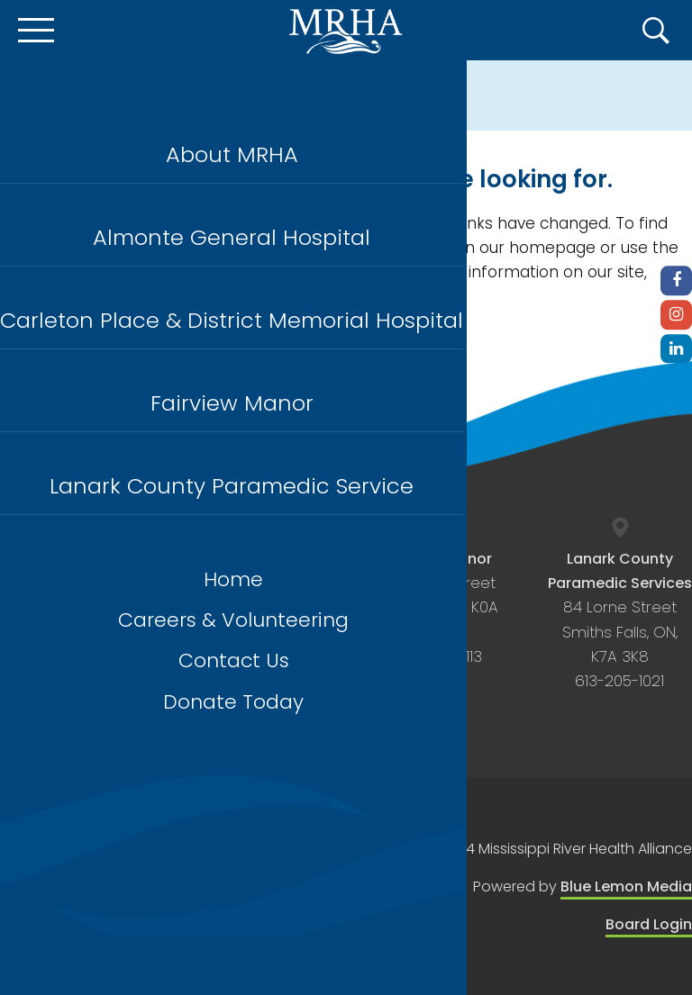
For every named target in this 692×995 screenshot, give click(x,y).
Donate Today (233, 702)
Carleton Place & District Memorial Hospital (231, 320)
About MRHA (232, 154)
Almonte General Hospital (231, 237)
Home (233, 579)
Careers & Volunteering (233, 620)
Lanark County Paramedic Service (232, 486)
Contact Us (233, 660)
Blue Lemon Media (626, 886)
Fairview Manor (232, 403)
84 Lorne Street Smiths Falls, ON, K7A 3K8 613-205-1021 (620, 620)
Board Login (649, 924)
